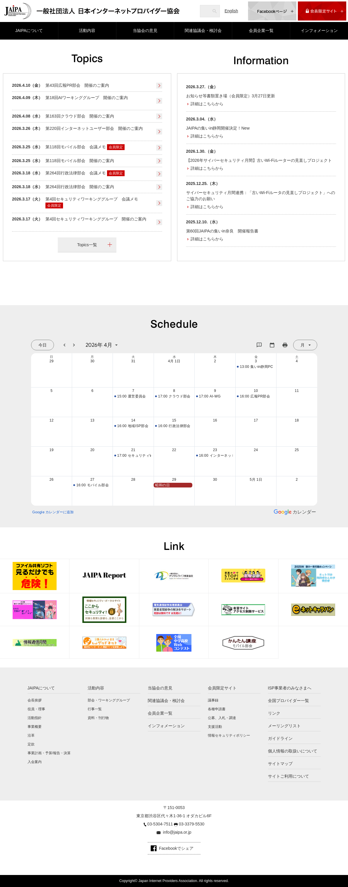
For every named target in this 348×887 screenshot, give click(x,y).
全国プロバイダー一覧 (288, 700)
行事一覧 (95, 709)
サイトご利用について (288, 776)
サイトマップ (280, 763)
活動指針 (35, 718)
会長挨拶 (35, 700)
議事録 (213, 700)
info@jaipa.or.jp (177, 832)
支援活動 (215, 727)
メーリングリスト (284, 725)
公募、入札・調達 (222, 718)
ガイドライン (280, 738)
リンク (274, 713)
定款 (31, 744)
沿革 (31, 735)
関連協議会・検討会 (203, 30)
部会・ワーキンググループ (109, 700)
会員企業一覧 (261, 30)
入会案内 (35, 762)
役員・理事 (36, 709)
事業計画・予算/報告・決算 (49, 753)
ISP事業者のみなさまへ (290, 688)
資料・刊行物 (98, 718)
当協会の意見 (145, 30)
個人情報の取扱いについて (292, 751)
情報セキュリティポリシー (229, 735)
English (231, 11)
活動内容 (87, 30)
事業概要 (35, 727)
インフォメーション (319, 30)
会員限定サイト (222, 688)
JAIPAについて (29, 30)
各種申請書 (216, 709)
